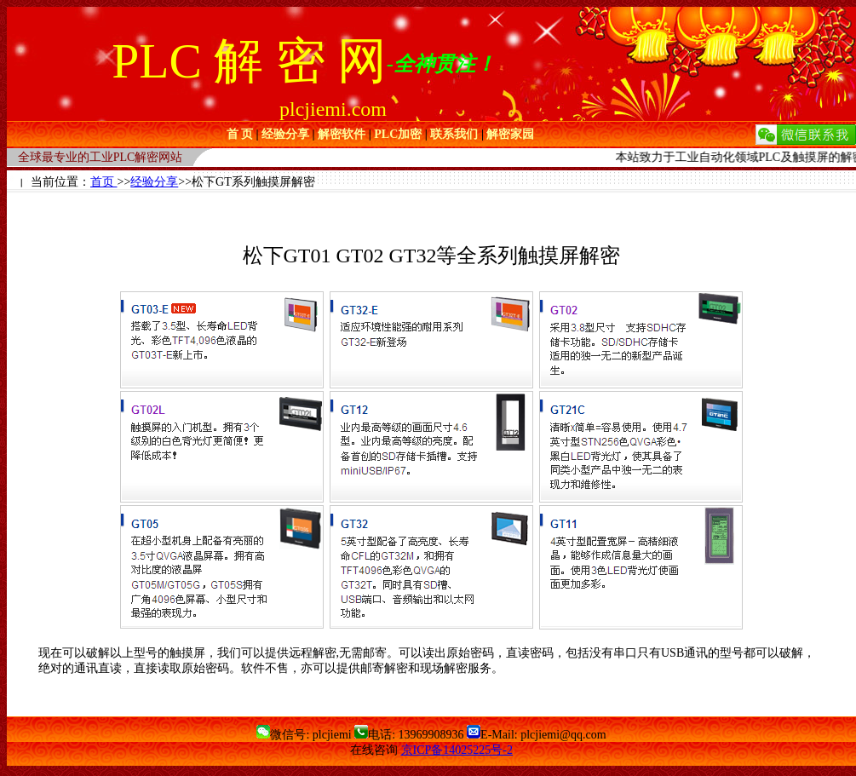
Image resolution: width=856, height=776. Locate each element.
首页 (104, 181)
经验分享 (154, 181)
